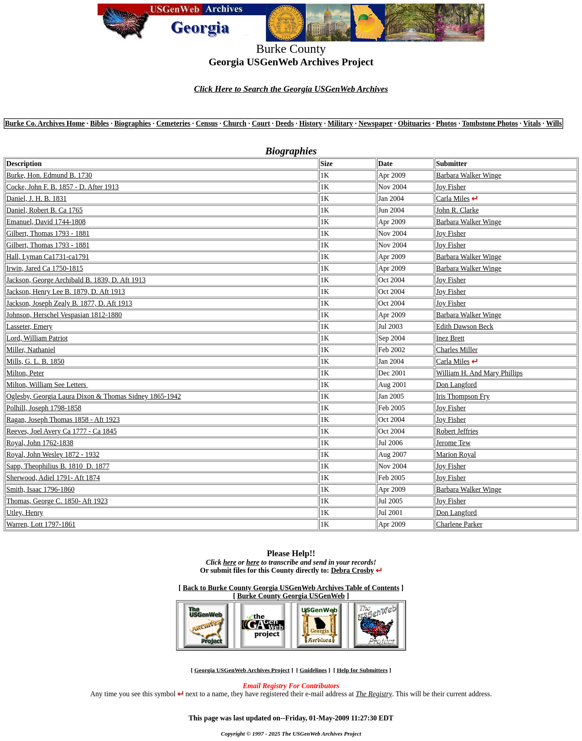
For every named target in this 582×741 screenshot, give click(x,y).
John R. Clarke (457, 210)
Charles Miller (457, 349)
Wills (554, 123)
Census (207, 123)
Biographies (132, 123)
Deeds (284, 123)
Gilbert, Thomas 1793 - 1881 (48, 233)
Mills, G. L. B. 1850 (35, 361)
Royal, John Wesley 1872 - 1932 (52, 454)
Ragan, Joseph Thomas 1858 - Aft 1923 (63, 419)
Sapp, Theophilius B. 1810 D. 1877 (57, 466)
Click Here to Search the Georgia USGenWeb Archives (291, 89)
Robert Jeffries (457, 431)
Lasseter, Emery (29, 326)
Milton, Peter (25, 373)
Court (261, 123)
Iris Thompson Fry (463, 396)
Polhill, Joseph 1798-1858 (43, 408)
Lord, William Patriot (37, 338)
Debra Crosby (352, 570)
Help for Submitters (362, 670)
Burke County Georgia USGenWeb (291, 596)
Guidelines (313, 670)
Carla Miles (453, 198)
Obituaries (414, 123)
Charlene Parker (459, 524)
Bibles (99, 123)
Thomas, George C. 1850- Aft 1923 (57, 501)
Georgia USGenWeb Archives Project (242, 670)
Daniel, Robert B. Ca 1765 (44, 210)
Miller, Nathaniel (31, 349)
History (310, 123)
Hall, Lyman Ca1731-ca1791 (47, 256)
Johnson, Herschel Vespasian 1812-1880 (64, 315)
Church (234, 123)
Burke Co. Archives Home (45, 123)
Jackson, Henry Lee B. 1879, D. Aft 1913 (65, 291)
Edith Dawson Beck (464, 326)
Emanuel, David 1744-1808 (46, 222)
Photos (446, 123)
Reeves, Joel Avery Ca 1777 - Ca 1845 (61, 431)
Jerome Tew (453, 443)
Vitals (532, 123)
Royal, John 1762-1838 (39, 443)
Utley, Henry (24, 512)
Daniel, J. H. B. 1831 (36, 198)
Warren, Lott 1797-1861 (41, 524)
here (229, 562)
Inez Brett (450, 338)
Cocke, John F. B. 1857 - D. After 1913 (62, 187)
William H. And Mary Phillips (479, 373)
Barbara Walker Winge (468, 175)
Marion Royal (456, 454)
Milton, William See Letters (47, 384)
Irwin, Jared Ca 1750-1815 (44, 268)
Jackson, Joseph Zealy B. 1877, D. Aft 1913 (69, 303)
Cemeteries (173, 123)
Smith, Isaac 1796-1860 (40, 489)
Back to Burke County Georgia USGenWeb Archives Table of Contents (291, 588)
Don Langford (456, 384)
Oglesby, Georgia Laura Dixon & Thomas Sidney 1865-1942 (93, 396)
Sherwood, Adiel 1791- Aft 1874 (53, 477)
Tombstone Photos (490, 123)
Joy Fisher (451, 187)
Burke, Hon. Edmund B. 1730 (49, 175)
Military (340, 123)
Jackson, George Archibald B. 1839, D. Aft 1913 (76, 280)
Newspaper (376, 123)
